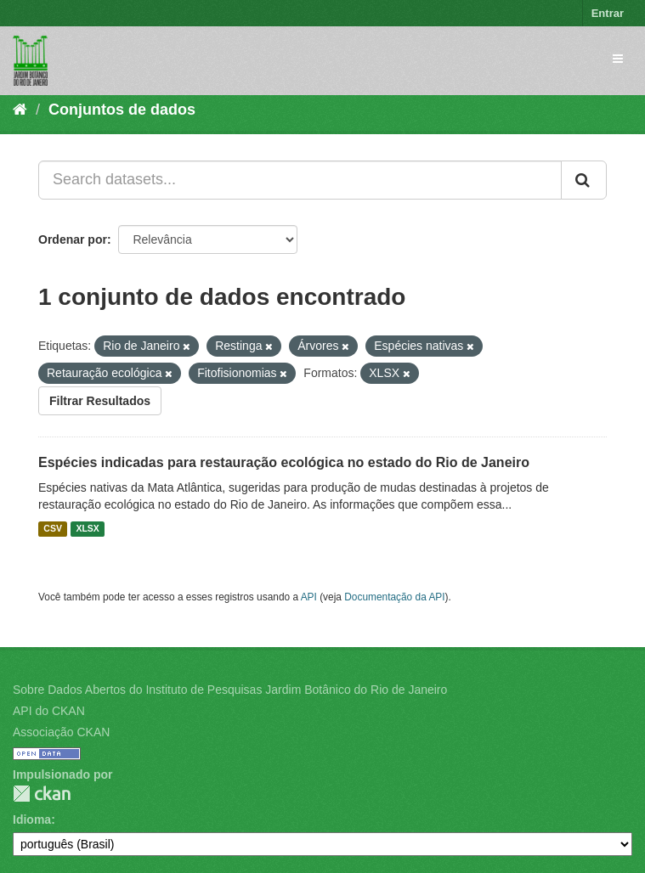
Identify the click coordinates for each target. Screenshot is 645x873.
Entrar (607, 13)
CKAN (42, 794)
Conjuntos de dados (121, 109)
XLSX (87, 529)
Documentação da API (394, 597)
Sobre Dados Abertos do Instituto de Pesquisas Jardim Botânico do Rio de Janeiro (230, 689)
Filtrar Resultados (99, 401)
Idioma (32, 819)
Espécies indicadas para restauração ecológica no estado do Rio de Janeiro (283, 462)
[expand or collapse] (617, 59)
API (309, 597)
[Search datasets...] (300, 180)
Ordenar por (72, 239)
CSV (52, 529)
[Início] (20, 109)
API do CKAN (49, 711)
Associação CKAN (61, 732)
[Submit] (584, 180)
